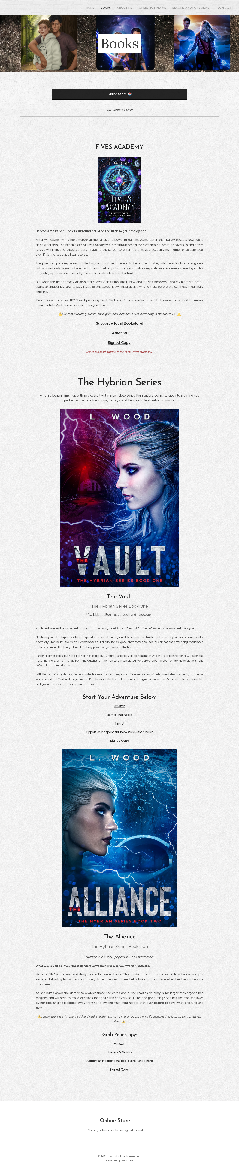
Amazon (119, 333)
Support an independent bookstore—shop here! (119, 732)
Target (119, 723)
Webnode (127, 1160)
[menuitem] (102, 7)
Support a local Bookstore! (119, 323)
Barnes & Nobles (120, 1052)
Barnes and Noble (119, 715)
